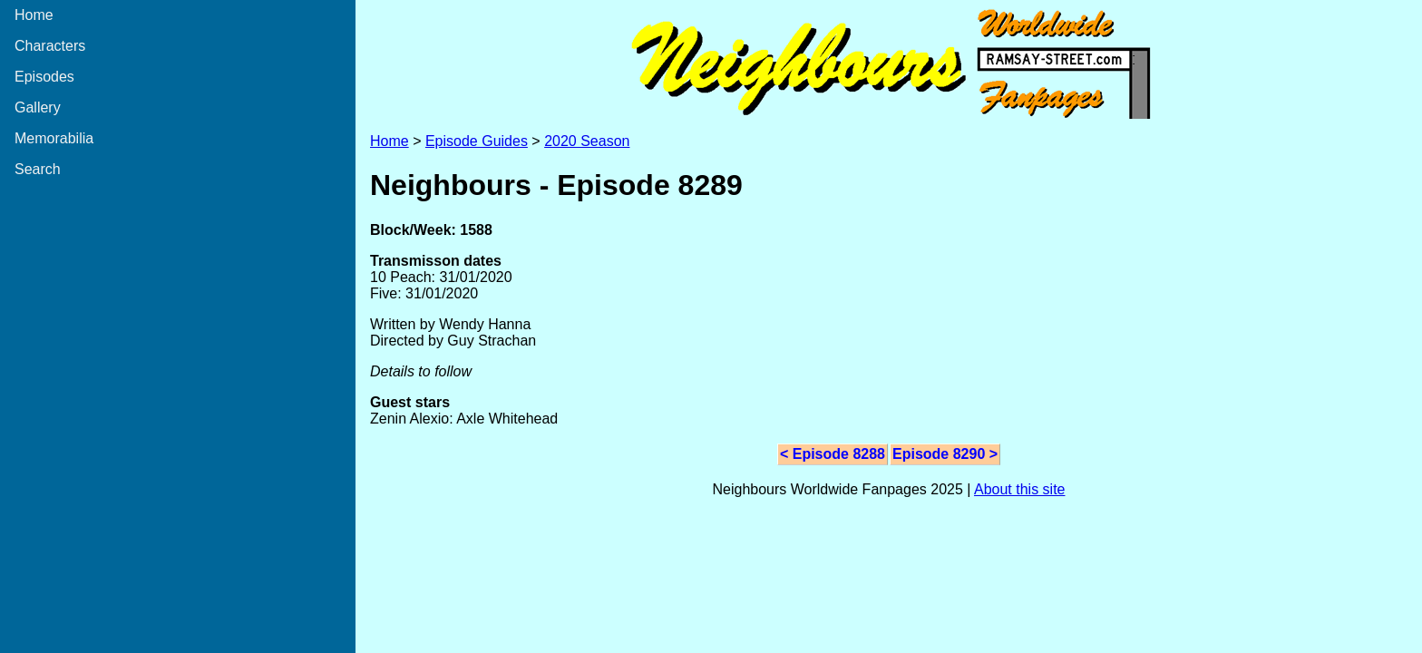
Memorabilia (54, 138)
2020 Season (586, 141)
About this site (1020, 489)
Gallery (38, 107)
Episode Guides (476, 141)
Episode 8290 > (945, 454)
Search (38, 169)
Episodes (44, 76)
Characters (50, 46)
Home (34, 15)
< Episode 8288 (832, 454)
